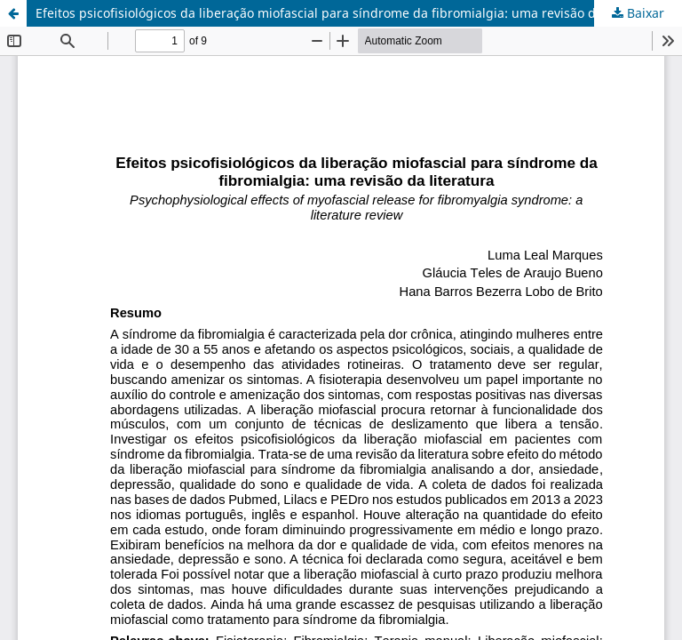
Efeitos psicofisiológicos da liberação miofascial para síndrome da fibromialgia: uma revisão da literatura (349, 12)
